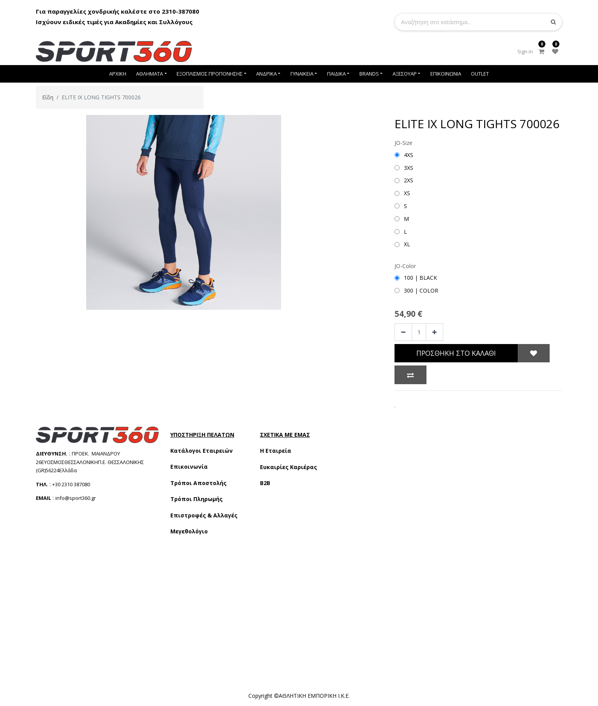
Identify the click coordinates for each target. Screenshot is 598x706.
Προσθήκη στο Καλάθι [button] (456, 353)
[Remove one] (403, 332)
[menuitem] (117, 74)
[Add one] (434, 332)
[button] (534, 353)
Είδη (47, 97)
